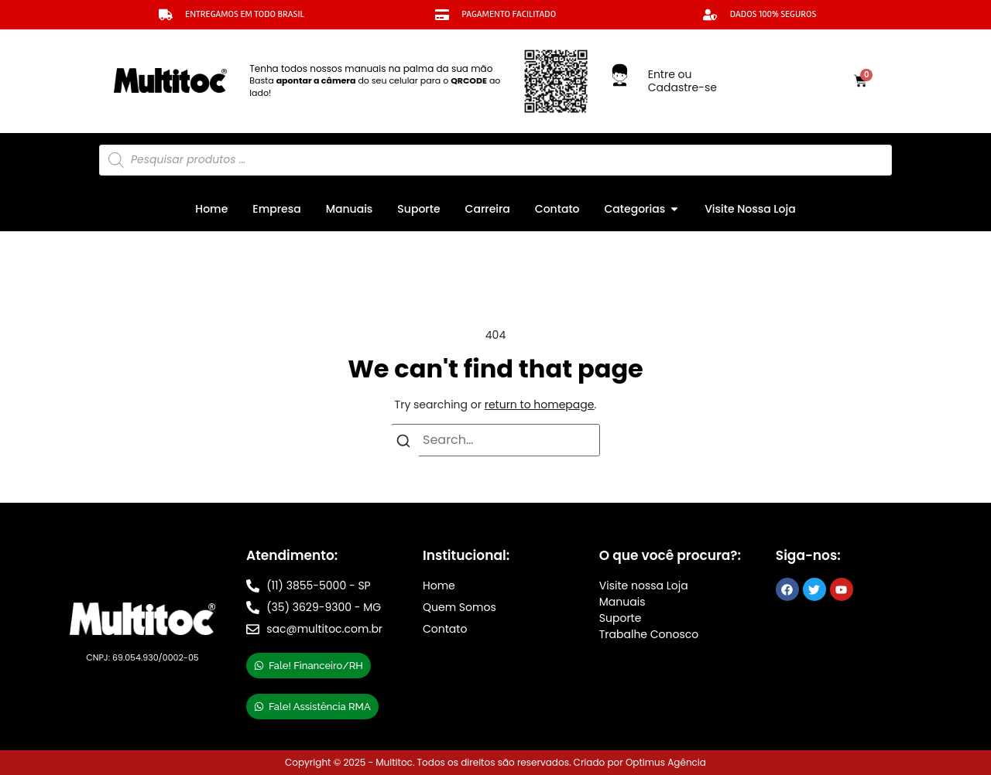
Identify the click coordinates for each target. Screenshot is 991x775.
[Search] (403, 444)
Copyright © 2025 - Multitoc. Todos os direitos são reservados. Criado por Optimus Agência (495, 762)
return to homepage (540, 404)
